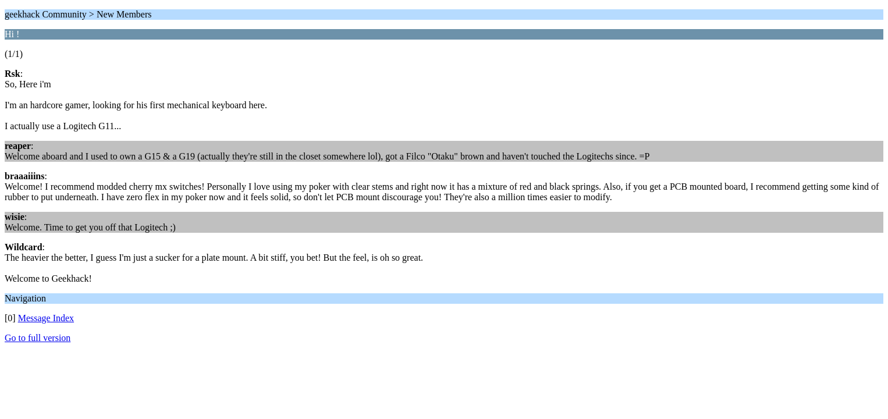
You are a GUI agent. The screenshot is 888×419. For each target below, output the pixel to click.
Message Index (46, 318)
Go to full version (37, 338)
